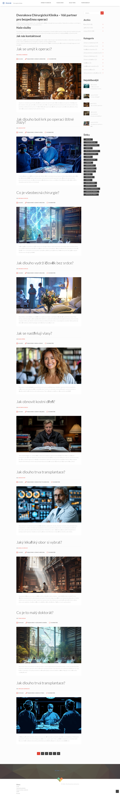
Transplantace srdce (91, 145)
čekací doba (89, 177)
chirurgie (88, 162)
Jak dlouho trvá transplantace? (41, 683)
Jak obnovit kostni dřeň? (35, 402)
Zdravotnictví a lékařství (92, 73)
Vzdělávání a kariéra (41, 623)
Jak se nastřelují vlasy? (34, 333)
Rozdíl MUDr (60, 2)
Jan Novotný (21, 128)
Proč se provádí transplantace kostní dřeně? (95, 88)
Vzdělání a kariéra (90, 49)
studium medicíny (90, 142)
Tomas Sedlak (22, 619)
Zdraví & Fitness (40, 693)
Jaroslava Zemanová (24, 689)
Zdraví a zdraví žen (40, 59)
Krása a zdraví (39, 343)
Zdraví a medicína (40, 202)
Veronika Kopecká (23, 198)
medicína (88, 139)
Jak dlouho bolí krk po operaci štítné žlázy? (45, 121)
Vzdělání (87, 63)
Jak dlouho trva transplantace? (41, 472)
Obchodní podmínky (21, 789)
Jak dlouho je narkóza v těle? (96, 125)
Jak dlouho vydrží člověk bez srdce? (45, 263)
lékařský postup (90, 185)
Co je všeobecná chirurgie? (38, 192)
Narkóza (88, 174)
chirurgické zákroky (91, 191)
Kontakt (18, 794)
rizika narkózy (90, 171)
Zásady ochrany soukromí (22, 790)
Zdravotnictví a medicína (93, 53)
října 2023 (88, 24)
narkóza (88, 148)
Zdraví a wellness (39, 412)
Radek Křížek (21, 339)
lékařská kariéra (90, 182)
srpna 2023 (89, 31)
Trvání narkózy (85, 2)
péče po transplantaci (92, 188)
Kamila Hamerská (22, 54)
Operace (88, 180)
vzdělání (88, 156)
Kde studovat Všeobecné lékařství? (95, 115)
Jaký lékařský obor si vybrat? (39, 542)
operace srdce (90, 165)
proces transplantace (92, 151)
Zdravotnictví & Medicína (42, 482)
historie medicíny (90, 159)
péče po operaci (90, 168)
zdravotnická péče (91, 153)
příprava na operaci (91, 194)
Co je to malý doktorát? (35, 613)
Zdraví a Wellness (90, 56)
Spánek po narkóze (46, 2)
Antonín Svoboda (23, 407)
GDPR (17, 792)
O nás (17, 787)
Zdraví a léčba (39, 132)
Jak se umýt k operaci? (34, 48)
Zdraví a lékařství (90, 59)
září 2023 (88, 27)
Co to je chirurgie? (95, 97)
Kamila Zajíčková (23, 548)
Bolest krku (72, 2)
